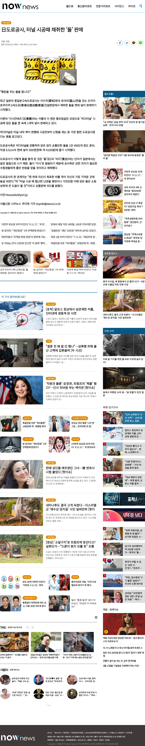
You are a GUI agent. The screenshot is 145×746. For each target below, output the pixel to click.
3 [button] (50, 705)
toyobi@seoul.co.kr (48, 204)
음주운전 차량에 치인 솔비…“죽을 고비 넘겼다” (21, 681)
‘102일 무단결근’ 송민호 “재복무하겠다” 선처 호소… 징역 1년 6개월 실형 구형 (46, 656)
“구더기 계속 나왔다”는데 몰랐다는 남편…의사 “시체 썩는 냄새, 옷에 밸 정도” (79, 656)
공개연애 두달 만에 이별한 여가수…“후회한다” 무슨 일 (88, 695)
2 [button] (48, 705)
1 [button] (46, 705)
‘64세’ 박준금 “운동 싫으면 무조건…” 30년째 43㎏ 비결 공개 (21, 695)
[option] (46, 646)
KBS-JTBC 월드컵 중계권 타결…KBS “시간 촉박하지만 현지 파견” (54, 695)
